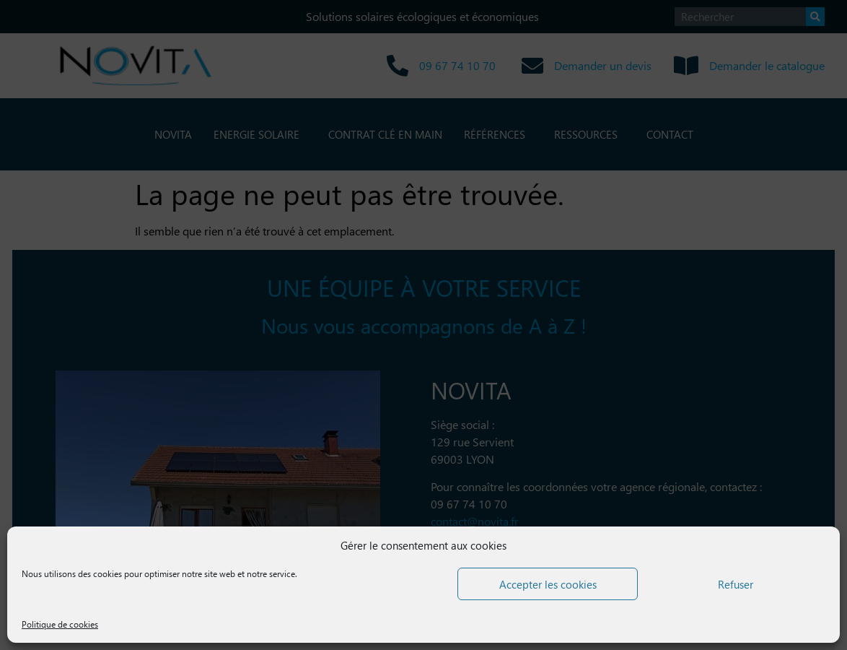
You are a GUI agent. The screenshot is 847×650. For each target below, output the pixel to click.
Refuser (735, 584)
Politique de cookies (60, 624)
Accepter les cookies (548, 584)
